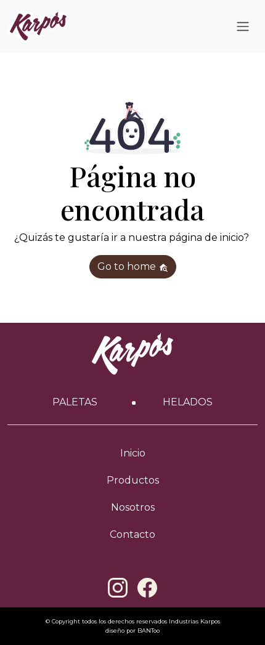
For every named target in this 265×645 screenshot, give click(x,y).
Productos (133, 480)
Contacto (132, 534)
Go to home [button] (132, 266)
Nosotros (133, 507)
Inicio (132, 453)
